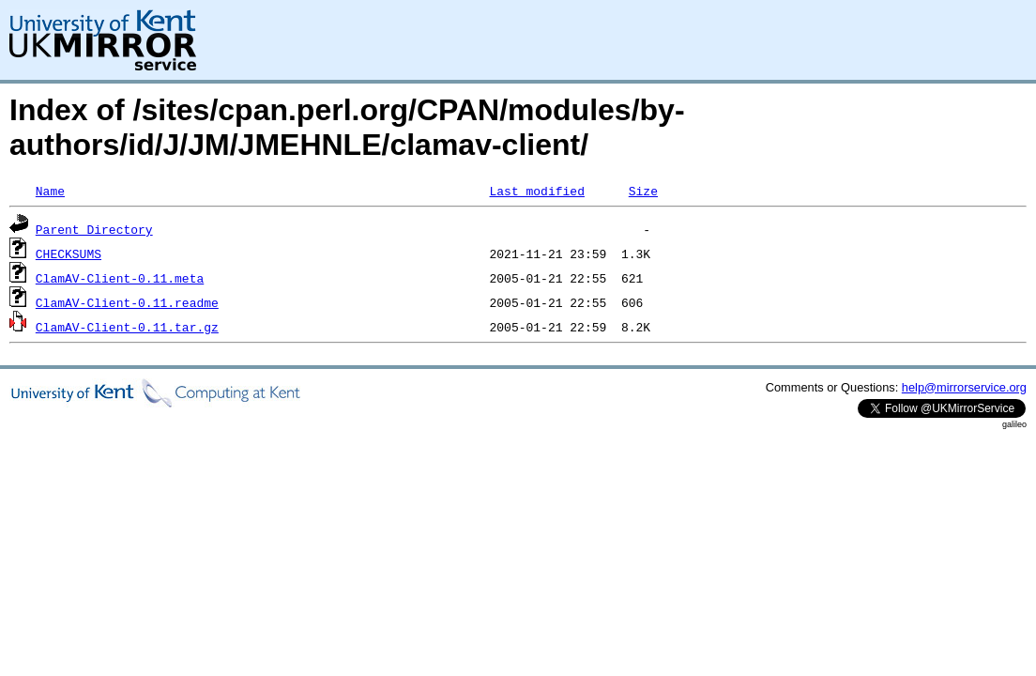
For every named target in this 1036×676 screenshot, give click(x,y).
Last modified (536, 190)
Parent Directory (94, 229)
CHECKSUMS (68, 253)
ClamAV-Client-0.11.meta (120, 277)
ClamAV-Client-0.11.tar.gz (127, 326)
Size (643, 190)
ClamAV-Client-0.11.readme (127, 302)
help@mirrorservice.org (964, 387)
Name (50, 190)
